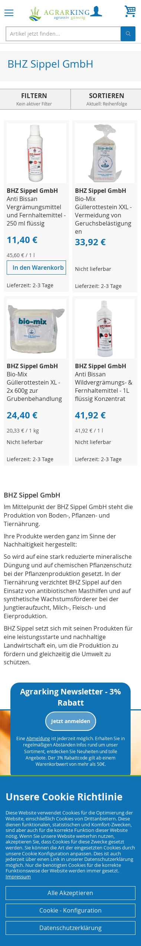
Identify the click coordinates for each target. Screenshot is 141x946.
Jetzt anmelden (70, 721)
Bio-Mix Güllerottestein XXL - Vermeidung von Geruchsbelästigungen (103, 215)
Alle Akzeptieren (70, 893)
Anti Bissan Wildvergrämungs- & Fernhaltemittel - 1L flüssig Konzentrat (103, 386)
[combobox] (70, 33)
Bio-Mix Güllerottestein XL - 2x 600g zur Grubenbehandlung (34, 386)
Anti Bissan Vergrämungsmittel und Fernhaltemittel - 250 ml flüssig (36, 211)
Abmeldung (38, 738)
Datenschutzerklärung (70, 928)
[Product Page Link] (36, 181)
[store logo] (59, 14)
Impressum (18, 876)
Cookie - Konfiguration (70, 910)
